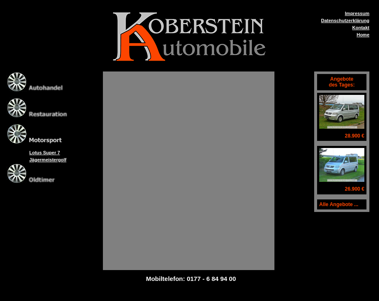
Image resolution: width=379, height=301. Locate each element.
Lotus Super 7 (44, 152)
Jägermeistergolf (48, 159)
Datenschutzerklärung (345, 20)
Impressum (357, 13)
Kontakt (360, 27)
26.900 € (354, 189)
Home (362, 34)
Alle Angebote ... (339, 204)
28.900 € (354, 136)
